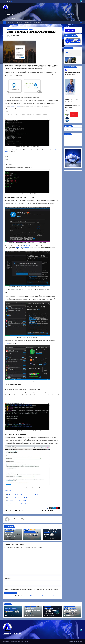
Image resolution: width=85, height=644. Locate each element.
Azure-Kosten (14, 608)
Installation (12, 106)
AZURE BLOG (11, 22)
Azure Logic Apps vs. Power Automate (31, 535)
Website (5, 584)
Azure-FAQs (20, 22)
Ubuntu (18, 106)
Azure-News (28, 22)
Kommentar (7, 549)
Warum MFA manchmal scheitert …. (12, 533)
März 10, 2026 (68, 613)
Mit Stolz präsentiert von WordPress (9, 641)
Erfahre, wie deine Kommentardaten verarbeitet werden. (42, 595)
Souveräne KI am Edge (12, 612)
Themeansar (26, 641)
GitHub (35, 387)
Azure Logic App (27, 529)
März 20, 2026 (29, 613)
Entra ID (32, 608)
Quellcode (9, 387)
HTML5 (13, 102)
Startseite (71, 641)
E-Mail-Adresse (7, 578)
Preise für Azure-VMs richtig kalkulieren (16, 510)
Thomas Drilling (16, 35)
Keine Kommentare (10, 615)
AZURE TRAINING (38, 22)
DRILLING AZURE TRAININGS (49, 608)
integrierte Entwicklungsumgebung (22, 247)
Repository (39, 387)
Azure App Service (13, 29)
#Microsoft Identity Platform (25, 37)
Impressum (80, 641)
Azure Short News (8, 608)
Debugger (7, 343)
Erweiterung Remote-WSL (29, 245)
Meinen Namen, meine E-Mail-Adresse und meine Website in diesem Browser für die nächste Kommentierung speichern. (31, 589)
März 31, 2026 (9, 613)
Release (6, 151)
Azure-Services (19, 29)
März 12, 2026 (48, 613)
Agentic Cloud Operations (48, 535)
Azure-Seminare (7, 529)
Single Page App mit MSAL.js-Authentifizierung (31, 32)
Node (44, 102)
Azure (29, 74)
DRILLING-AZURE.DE (70, 69)
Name (5, 573)
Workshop (30, 29)
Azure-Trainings (27, 608)
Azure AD (8, 29)
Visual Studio (49, 102)
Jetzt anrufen (69, 30)
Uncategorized (25, 29)
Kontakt (75, 641)
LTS (55, 149)
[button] (79, 22)
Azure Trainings (69, 53)
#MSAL (33, 37)
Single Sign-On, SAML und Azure (51, 510)
